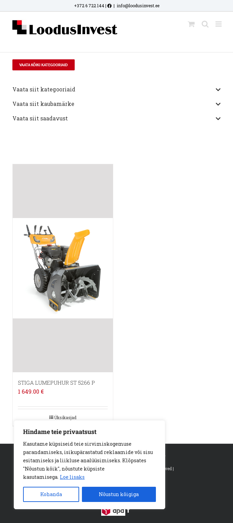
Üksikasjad (65, 417)
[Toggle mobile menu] (219, 24)
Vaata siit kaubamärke (116, 104)
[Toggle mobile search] (205, 24)
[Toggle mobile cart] (191, 24)
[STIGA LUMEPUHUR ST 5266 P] (63, 268)
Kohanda (51, 494)
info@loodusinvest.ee (138, 5)
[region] (89, 464)
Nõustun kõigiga (119, 494)
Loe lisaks (72, 477)
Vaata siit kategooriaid (116, 89)
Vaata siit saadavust (116, 118)
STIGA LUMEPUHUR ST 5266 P (56, 382)
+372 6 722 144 (89, 5)
